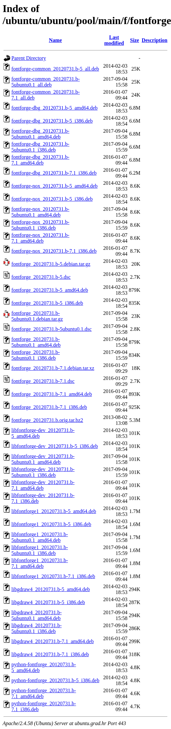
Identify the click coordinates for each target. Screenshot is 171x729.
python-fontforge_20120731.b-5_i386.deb (55, 680)
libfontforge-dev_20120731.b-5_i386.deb (54, 446)
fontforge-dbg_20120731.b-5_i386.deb (52, 121)
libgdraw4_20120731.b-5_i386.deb (48, 602)
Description (154, 40)
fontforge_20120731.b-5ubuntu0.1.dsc (51, 329)
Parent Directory (28, 58)
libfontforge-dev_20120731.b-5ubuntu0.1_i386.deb (43, 472)
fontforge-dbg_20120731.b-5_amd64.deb (54, 108)
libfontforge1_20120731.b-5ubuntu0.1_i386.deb (39, 550)
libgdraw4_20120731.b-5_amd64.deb (50, 589)
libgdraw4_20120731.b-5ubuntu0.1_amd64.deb (36, 615)
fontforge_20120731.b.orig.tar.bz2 (47, 420)
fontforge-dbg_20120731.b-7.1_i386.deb (53, 173)
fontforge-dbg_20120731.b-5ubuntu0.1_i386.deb (40, 147)
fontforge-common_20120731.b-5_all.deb (55, 69)
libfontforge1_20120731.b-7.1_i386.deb (53, 576)
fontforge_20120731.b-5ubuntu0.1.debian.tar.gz (37, 316)
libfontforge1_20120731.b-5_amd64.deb (53, 511)
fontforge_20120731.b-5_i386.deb (47, 303)
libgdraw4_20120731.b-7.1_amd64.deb (52, 641)
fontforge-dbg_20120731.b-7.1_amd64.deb (40, 160)
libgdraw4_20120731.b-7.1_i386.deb (50, 654)
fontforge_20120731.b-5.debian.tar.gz (50, 264)
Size (134, 40)
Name (55, 40)
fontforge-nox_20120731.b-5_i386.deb (52, 199)
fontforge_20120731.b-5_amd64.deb (49, 290)
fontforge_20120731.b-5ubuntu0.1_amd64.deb (36, 342)
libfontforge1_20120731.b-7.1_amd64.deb (39, 563)
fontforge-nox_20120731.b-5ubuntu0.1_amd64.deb (40, 212)
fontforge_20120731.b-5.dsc (41, 277)
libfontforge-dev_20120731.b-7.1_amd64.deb (43, 485)
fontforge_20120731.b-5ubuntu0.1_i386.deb (35, 355)
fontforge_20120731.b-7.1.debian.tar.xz (52, 368)
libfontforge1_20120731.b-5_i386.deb (51, 524)
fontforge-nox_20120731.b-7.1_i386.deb (53, 251)
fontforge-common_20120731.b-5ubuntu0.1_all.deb (45, 82)
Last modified (114, 40)
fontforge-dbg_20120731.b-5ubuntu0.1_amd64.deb (40, 134)
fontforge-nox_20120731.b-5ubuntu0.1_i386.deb (40, 225)
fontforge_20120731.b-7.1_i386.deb (49, 407)
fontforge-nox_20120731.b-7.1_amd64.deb (40, 238)
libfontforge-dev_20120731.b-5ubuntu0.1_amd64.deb (43, 459)
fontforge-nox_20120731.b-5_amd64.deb (54, 186)
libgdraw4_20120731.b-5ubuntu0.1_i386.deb (36, 628)
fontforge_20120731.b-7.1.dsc (43, 381)
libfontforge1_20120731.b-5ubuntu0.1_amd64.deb (39, 537)
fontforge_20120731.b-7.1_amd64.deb (51, 394)
